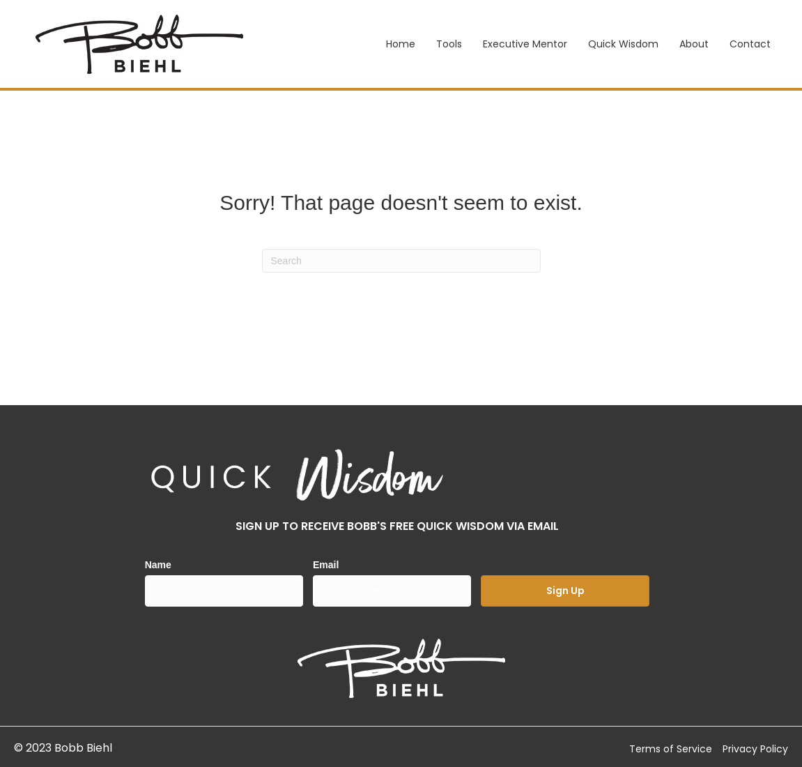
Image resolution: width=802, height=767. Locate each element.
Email (326, 564)
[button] (565, 591)
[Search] (401, 261)
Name (158, 564)
